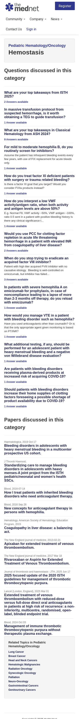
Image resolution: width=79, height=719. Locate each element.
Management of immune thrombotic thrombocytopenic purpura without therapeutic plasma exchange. (32, 629)
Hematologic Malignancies (24, 664)
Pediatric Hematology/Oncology (37, 45)
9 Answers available (16, 139)
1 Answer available (15, 122)
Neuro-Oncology (18, 681)
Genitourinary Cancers (22, 689)
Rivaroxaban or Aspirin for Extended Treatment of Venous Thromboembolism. (37, 561)
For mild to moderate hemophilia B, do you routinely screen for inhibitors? (38, 149)
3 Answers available (16, 279)
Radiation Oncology (20, 668)
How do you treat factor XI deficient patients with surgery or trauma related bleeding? (39, 177)
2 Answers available (16, 101)
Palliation (14, 677)
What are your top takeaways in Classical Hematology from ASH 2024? (37, 132)
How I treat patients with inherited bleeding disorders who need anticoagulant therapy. (38, 494)
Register (65, 6)
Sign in (31, 29)
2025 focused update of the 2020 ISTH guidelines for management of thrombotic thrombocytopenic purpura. (37, 579)
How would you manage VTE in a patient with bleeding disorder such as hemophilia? (39, 317)
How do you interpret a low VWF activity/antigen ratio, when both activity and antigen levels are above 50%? (36, 204)
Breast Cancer (16, 656)
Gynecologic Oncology (22, 673)
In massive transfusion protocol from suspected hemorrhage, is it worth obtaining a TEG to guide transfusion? (35, 113)
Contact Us (14, 29)
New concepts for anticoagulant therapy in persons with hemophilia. (38, 510)
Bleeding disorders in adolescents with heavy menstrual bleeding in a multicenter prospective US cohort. (37, 449)
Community (15, 19)
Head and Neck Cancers (22, 660)
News (56, 19)
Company (38, 19)
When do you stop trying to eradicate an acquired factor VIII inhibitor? (36, 260)
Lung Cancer (16, 651)
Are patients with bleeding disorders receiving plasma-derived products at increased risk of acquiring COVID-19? (35, 372)
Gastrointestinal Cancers (23, 685)
